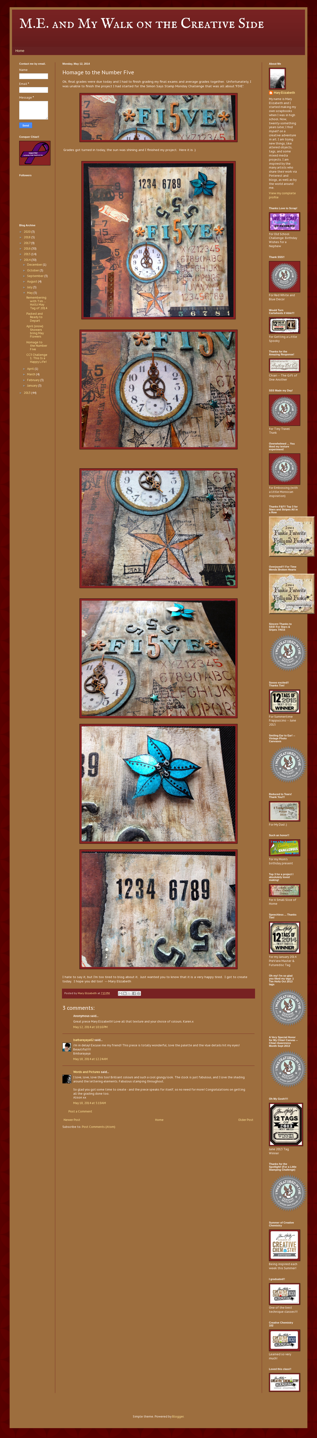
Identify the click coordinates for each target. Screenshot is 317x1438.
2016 (27, 248)
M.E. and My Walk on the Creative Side (141, 24)
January (32, 385)
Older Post (245, 1120)
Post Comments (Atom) (98, 1127)
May (30, 293)
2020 (27, 231)
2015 (27, 254)
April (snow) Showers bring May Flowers (35, 331)
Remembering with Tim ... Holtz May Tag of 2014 (36, 303)
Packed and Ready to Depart (34, 317)
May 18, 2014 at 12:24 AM (90, 1059)
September (35, 276)
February (33, 380)
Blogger (177, 1416)
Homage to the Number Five (36, 345)
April (31, 368)
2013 (27, 393)
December (35, 264)
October (33, 270)
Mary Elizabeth (284, 92)
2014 (27, 260)
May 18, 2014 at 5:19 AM (89, 1103)
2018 (27, 237)
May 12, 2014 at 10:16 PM (90, 1027)
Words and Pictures (86, 1072)
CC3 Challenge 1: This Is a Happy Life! (36, 358)
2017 (27, 243)
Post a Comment (80, 1111)
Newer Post (72, 1120)
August (32, 281)
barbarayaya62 (83, 1040)
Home (19, 51)
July (30, 287)
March (31, 374)
